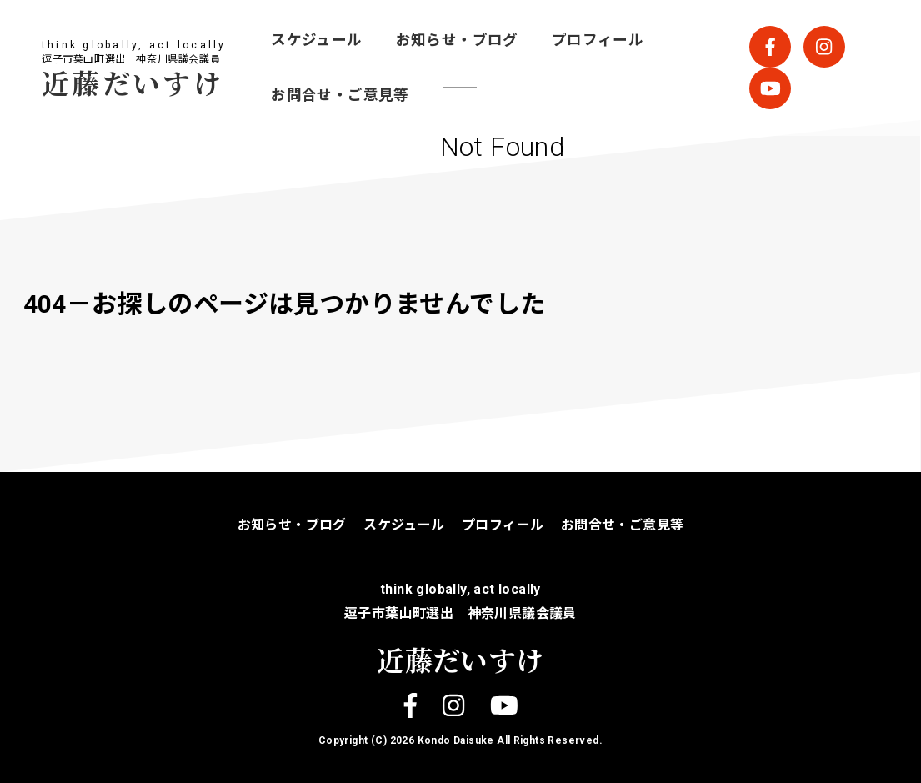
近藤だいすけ (132, 82)
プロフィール (597, 40)
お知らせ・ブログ (457, 40)
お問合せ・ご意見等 (340, 95)
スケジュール (316, 40)
